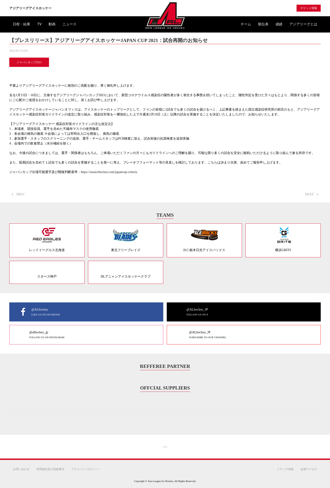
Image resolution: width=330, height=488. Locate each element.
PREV (18, 194)
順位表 (263, 24)
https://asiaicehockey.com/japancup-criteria (109, 172)
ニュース (69, 24)
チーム (246, 24)
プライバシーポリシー (85, 469)
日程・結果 (21, 24)
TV (39, 24)
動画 (52, 24)
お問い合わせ (21, 469)
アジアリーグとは (303, 24)
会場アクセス (309, 469)
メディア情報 (285, 469)
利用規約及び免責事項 (50, 469)
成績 (278, 24)
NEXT (311, 194)
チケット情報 (308, 8)
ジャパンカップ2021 (29, 62)
